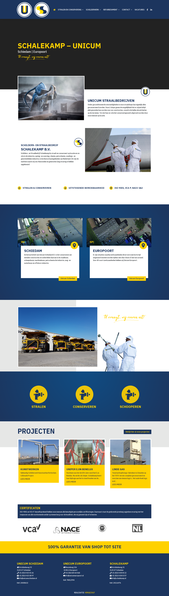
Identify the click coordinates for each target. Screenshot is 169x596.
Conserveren (77, 406)
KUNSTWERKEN (29, 469)
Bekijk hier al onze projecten (137, 432)
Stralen (31, 406)
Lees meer (25, 479)
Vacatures (139, 9)
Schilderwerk (92, 9)
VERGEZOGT (90, 592)
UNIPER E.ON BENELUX (79, 469)
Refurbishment (110, 9)
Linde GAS (118, 469)
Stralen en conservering (69, 9)
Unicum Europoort (136, 278)
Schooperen (123, 406)
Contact (126, 9)
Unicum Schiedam (68, 278)
